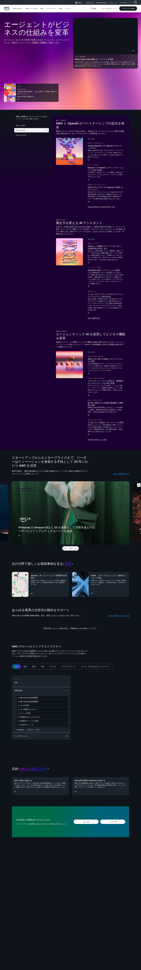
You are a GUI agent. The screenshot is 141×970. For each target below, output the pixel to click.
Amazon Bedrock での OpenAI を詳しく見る (101, 207)
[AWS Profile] (135, 2)
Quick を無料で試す (94, 318)
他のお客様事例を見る (121, 474)
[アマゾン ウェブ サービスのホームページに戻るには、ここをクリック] (6, 9)
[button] (31, 8)
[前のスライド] (64, 548)
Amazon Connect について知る (97, 439)
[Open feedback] (139, 485)
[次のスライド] (76, 548)
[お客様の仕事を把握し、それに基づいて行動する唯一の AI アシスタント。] (31, 93)
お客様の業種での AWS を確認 (118, 616)
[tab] (16, 666)
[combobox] (69, 564)
